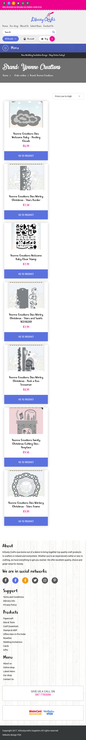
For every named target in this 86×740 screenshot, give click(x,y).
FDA (19, 734)
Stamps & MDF (10, 630)
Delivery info (9, 600)
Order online (20, 75)
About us (7, 663)
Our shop (14, 26)
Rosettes (7, 638)
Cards (6, 645)
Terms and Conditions (13, 596)
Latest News (35, 26)
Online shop (9, 667)
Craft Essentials (10, 626)
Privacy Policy (10, 604)
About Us (24, 26)
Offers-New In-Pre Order (14, 634)
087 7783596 (43, 694)
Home (5, 26)
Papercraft (8, 618)
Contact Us (48, 26)
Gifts (5, 649)
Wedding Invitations (12, 642)
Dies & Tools (9, 622)
